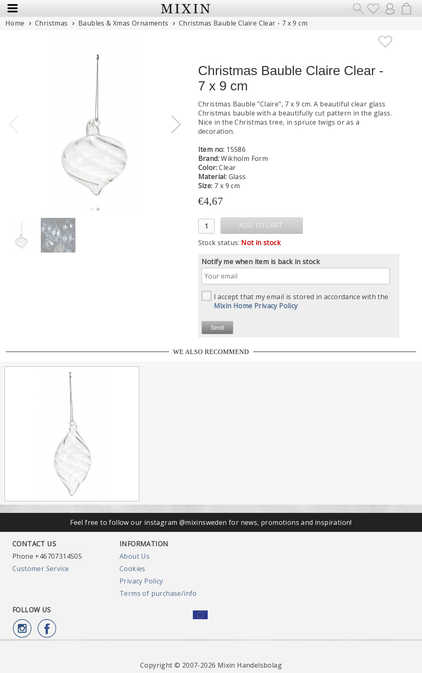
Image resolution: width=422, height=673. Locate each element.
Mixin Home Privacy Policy (256, 305)
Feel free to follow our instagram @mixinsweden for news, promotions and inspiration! (211, 522)
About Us (135, 556)
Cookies (132, 568)
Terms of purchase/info (158, 593)
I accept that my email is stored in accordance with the (295, 300)
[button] (176, 125)
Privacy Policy (141, 581)
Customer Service (40, 568)
